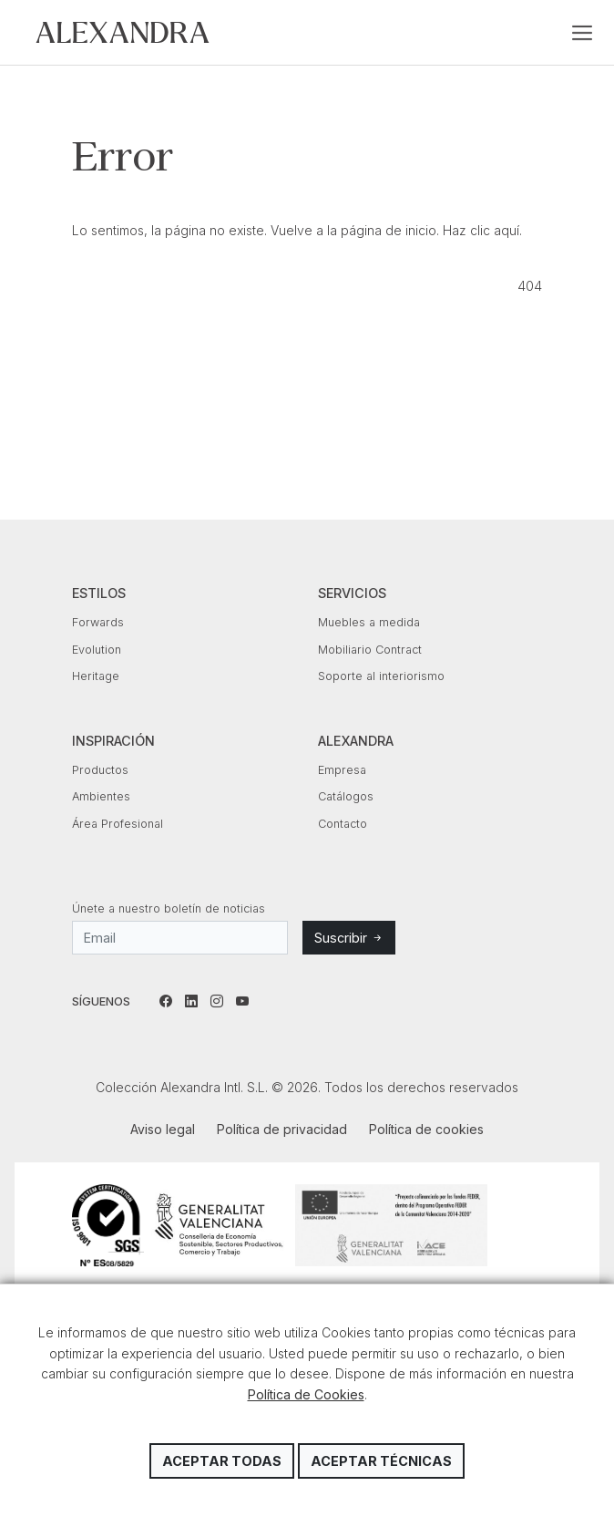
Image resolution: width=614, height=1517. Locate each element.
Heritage (95, 676)
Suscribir (349, 937)
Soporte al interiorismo (381, 676)
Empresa (342, 770)
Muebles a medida (369, 622)
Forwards (98, 622)
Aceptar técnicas (381, 1461)
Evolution (96, 649)
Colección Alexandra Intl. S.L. (122, 32)
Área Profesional (117, 824)
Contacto (342, 824)
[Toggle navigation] (582, 32)
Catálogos (346, 796)
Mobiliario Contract (370, 649)
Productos (100, 770)
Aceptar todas (221, 1461)
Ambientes (101, 796)
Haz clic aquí (481, 230)
